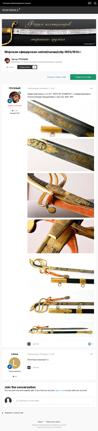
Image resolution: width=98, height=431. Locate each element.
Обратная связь (53, 422)
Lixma (14, 354)
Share (10, 67)
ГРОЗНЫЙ (23, 59)
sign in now (60, 390)
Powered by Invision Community (49, 427)
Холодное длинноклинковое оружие (45, 62)
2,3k (14, 111)
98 (15, 376)
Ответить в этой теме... (28, 401)
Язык (41, 422)
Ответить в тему (83, 77)
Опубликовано (41, 88)
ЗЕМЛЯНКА (11, 10)
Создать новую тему (56, 77)
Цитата (36, 344)
